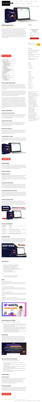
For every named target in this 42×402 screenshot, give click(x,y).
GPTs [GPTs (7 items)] (34, 106)
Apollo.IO (17, 1)
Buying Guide (30, 74)
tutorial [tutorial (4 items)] (34, 119)
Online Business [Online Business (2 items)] (30, 113)
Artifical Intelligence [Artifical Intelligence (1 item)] (33, 92)
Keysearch (35, 1)
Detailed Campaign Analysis (7, 70)
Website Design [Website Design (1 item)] (35, 120)
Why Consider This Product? (6, 61)
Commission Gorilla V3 (19, 6)
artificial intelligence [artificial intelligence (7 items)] (32, 93)
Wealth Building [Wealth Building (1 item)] (37, 119)
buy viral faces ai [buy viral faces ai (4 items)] (31, 97)
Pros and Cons (4, 73)
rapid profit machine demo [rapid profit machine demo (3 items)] (32, 115)
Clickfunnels (37, 6)
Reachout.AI (31, 1)
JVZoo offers (32, 6)
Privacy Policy (38, 400)
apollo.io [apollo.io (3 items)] (29, 92)
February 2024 (30, 65)
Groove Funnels (26, 1)
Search (39, 44)
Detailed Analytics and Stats (7, 65)
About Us (16, 400)
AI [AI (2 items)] (30, 91)
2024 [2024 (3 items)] (29, 91)
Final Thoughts (5, 78)
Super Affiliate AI (18, 3)
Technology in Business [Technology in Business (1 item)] (30, 119)
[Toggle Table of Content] (12, 60)
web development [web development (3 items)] (31, 120)
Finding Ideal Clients (6, 68)
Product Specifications (6, 71)
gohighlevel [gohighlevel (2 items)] (29, 106)
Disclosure (34, 400)
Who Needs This (5, 72)
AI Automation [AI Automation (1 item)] (32, 91)
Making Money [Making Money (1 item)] (35, 112)
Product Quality (5, 66)
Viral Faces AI (23, 3)
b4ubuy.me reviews (7, 399)
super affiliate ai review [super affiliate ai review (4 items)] (32, 118)
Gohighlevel (21, 1)
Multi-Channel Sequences (7, 64)
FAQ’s (3, 74)
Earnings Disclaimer (29, 400)
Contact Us (19, 400)
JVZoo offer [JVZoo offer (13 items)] (31, 111)
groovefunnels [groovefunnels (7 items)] (31, 107)
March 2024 (29, 64)
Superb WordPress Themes (22, 399)
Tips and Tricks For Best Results (7, 77)
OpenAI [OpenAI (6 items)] (34, 113)
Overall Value (4, 76)
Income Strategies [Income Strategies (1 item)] (36, 109)
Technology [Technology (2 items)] (38, 118)
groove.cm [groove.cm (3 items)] (37, 106)
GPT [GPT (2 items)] (32, 106)
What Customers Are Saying (6, 75)
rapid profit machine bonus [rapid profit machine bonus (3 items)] (32, 114)
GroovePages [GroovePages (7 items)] (31, 109)
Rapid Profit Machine (29, 3)
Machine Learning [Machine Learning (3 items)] (31, 112)
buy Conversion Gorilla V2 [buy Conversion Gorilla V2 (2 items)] (31, 96)
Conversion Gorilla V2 (26, 6)
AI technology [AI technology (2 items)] (36, 91)
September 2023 (30, 68)
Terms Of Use (23, 400)
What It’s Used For (5, 67)
